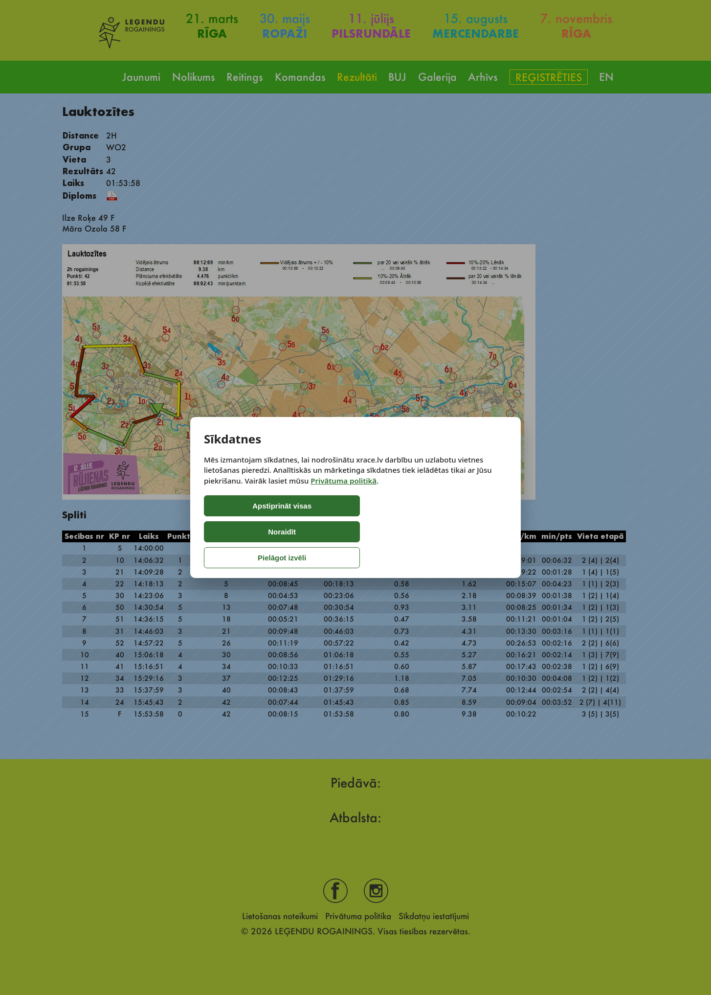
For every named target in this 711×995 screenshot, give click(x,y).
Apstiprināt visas (244, 532)
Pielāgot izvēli (412, 532)
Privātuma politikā (344, 506)
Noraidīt (330, 532)
